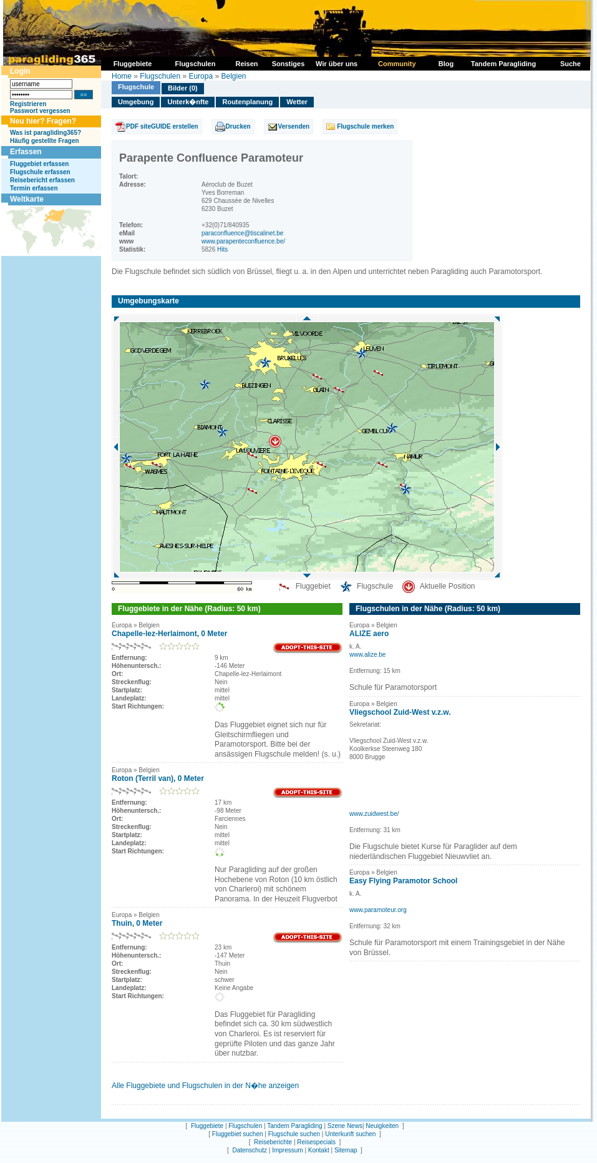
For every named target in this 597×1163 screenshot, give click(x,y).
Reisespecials (316, 1142)
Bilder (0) (183, 88)
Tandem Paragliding (294, 1125)
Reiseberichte (273, 1142)
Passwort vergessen (40, 110)
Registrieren (28, 104)
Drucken (238, 126)
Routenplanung (247, 102)
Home (122, 76)
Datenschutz (249, 1150)
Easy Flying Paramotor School (403, 880)
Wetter (297, 102)
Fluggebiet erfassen (39, 163)
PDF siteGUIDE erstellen (162, 126)
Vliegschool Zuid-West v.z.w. (399, 712)
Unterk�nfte (187, 102)
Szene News (345, 1125)
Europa (200, 76)
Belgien (233, 76)
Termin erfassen (34, 188)
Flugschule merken (365, 126)
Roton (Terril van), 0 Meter (158, 778)
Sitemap (345, 1150)
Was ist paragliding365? (45, 132)
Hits (222, 249)
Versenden (294, 126)
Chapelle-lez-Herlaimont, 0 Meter (169, 633)
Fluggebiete (207, 1125)
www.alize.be (367, 654)
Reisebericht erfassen (42, 180)
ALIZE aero (369, 633)
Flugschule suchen (294, 1134)
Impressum (287, 1150)
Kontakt (318, 1150)
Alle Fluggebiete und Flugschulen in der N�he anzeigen (205, 1085)
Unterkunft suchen (350, 1134)
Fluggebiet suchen (237, 1134)
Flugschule (136, 87)
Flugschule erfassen (40, 172)
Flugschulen (160, 76)
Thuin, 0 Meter (137, 923)
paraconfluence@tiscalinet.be (242, 233)
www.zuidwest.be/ (374, 813)
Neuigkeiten (382, 1125)
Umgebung (135, 102)
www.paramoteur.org (378, 909)
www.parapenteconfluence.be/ (243, 241)
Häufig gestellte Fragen (44, 140)
